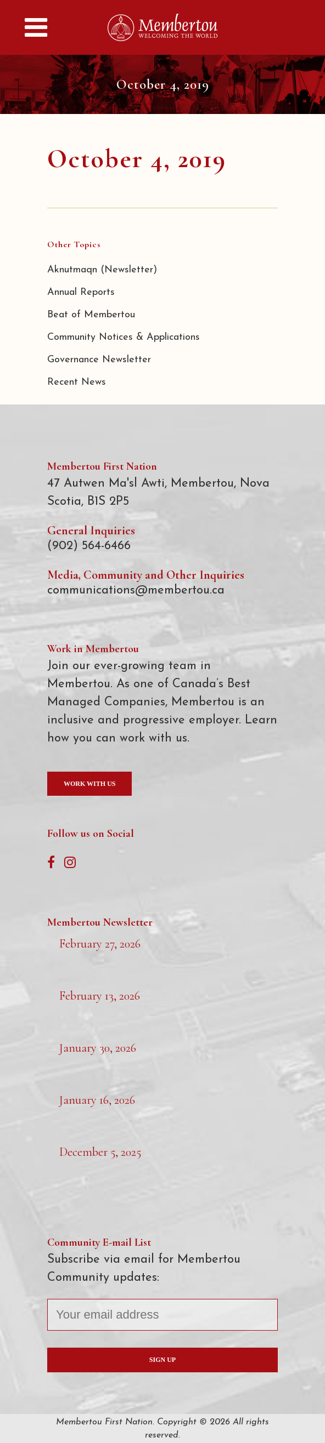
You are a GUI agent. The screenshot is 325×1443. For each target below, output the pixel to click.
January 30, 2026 (97, 1048)
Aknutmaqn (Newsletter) (102, 270)
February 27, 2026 (100, 944)
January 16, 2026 (97, 1100)
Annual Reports (81, 292)
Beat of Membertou (91, 315)
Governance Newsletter (99, 360)
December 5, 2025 (100, 1152)
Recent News (76, 382)
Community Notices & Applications (123, 337)
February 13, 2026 (99, 996)
